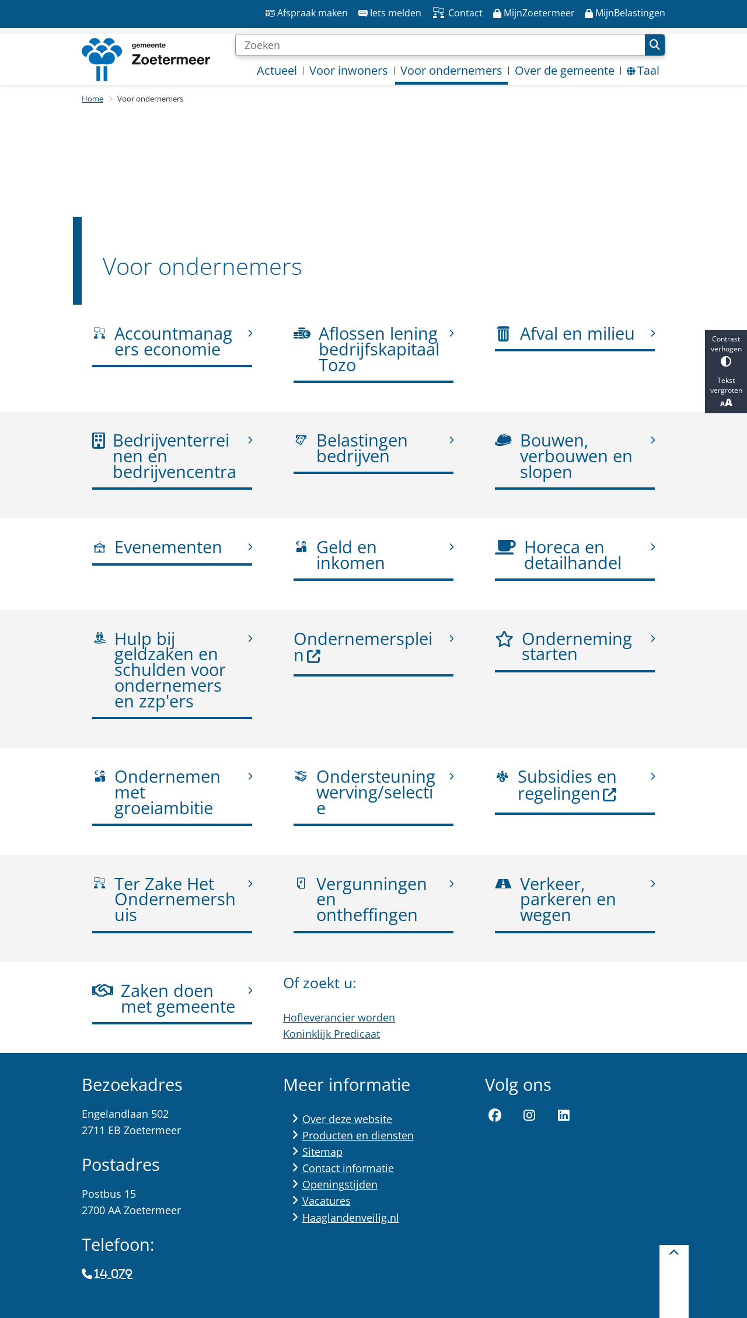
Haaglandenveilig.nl (350, 1218)
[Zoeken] (440, 44)
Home (92, 98)
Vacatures (326, 1201)
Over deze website (347, 1119)
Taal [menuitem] (643, 70)
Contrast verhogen (726, 350)
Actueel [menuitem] (277, 70)
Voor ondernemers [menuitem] (451, 70)
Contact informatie (348, 1168)
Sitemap (322, 1152)
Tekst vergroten (726, 392)
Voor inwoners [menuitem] (348, 70)
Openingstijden (340, 1184)
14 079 (113, 1274)
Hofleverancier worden (339, 1017)
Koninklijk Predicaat (331, 1034)
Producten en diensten (358, 1135)
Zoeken (655, 45)
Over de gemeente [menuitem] (565, 70)
